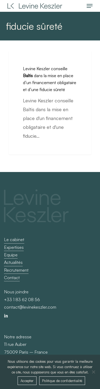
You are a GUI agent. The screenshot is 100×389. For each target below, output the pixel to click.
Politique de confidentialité (62, 381)
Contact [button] (12, 277)
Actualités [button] (13, 262)
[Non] (93, 372)
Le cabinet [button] (14, 239)
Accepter (27, 381)
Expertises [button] (14, 247)
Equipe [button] (11, 254)
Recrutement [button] (16, 270)
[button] (90, 6)
